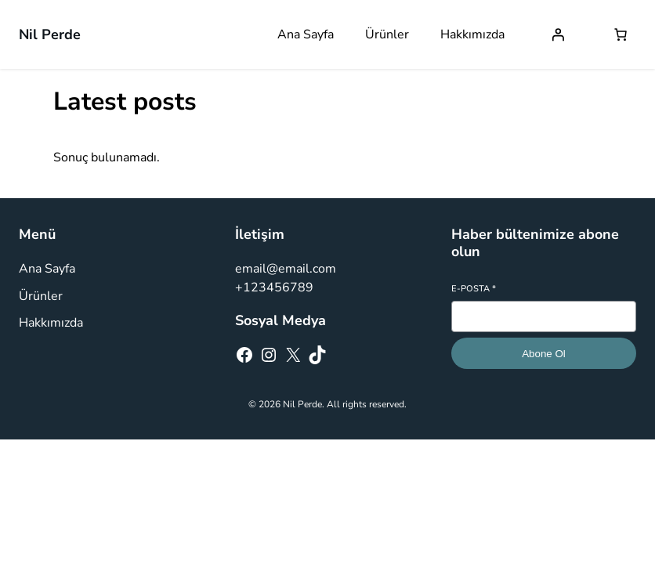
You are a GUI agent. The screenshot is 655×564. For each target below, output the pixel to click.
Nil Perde (50, 34)
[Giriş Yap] (558, 34)
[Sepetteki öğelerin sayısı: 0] (620, 34)
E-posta (473, 289)
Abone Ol (544, 354)
